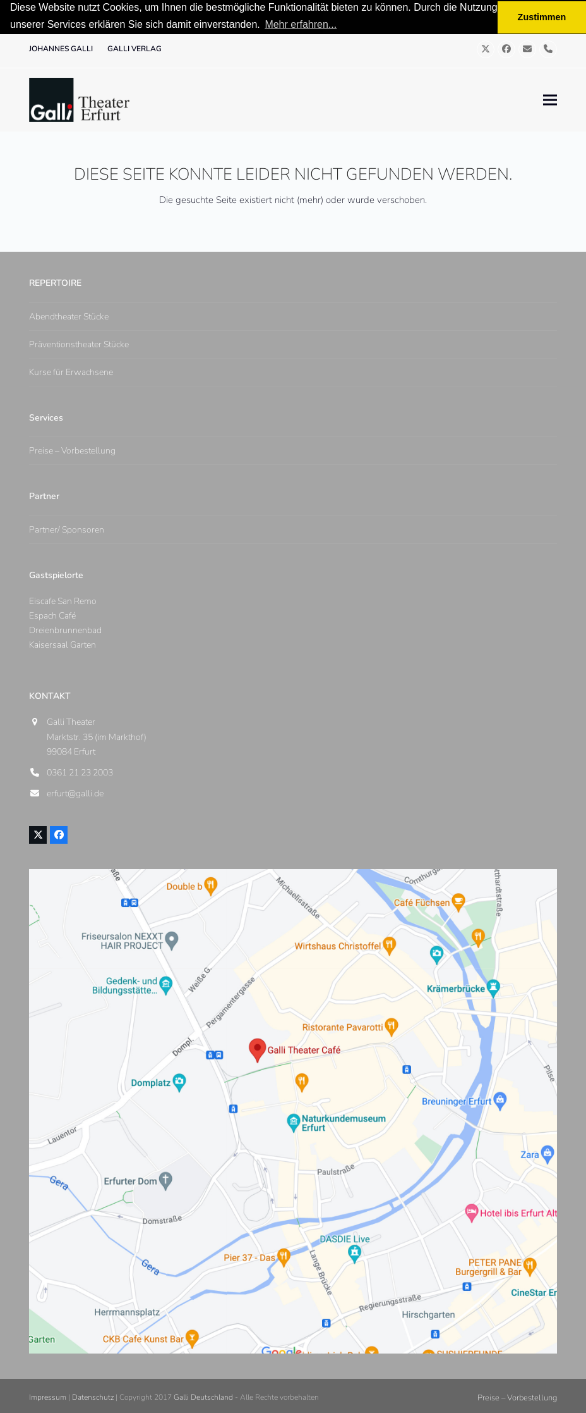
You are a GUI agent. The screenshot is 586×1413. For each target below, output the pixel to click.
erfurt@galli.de (75, 793)
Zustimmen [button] (542, 17)
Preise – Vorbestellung (72, 451)
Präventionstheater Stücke (79, 344)
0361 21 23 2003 (80, 773)
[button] (550, 99)
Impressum (47, 1397)
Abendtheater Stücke (69, 317)
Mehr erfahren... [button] (301, 24)
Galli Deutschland (203, 1397)
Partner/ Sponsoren (66, 529)
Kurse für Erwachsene (71, 372)
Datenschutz (93, 1397)
